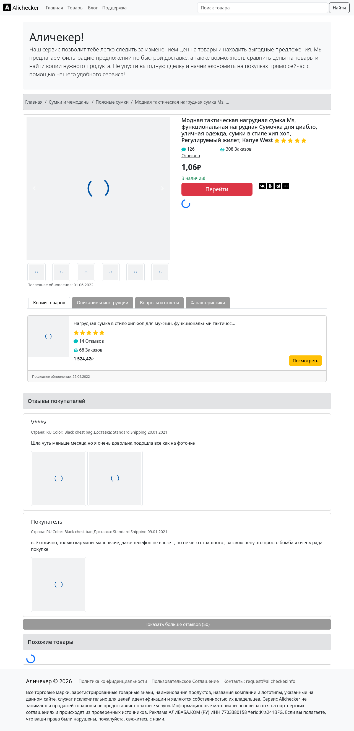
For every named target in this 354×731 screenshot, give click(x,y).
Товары (75, 8)
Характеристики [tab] (208, 303)
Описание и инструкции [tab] (102, 303)
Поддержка (114, 8)
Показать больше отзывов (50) (177, 624)
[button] (34, 188)
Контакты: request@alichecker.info (259, 681)
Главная (54, 8)
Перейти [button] (216, 189)
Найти (339, 8)
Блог (93, 8)
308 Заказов (238, 149)
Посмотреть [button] (305, 361)
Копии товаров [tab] (49, 303)
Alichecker (21, 7)
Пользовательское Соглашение (185, 681)
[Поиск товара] (262, 7)
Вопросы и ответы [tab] (159, 303)
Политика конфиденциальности (113, 681)
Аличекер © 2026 (49, 681)
